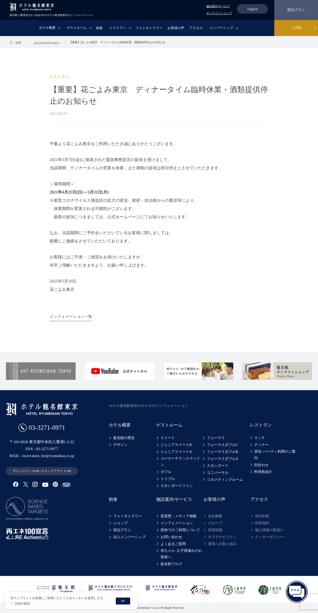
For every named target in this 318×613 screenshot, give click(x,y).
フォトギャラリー (149, 28)
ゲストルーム (77, 28)
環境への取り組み (222, 544)
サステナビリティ (222, 537)
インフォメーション (177, 523)
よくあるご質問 (173, 544)
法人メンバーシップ (129, 537)
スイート (168, 438)
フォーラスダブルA (222, 459)
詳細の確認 (22, 603)
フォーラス (216, 438)
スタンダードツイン (177, 486)
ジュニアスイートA (176, 452)
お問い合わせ (171, 537)
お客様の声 (175, 28)
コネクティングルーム (225, 479)
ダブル (166, 472)
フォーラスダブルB (222, 452)
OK (123, 600)
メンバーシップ (221, 28)
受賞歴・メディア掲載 (179, 516)
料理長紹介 (263, 472)
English (252, 9)
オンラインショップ (219, 13)
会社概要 (215, 516)
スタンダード (217, 466)
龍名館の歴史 (124, 438)
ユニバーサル (217, 473)
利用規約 (262, 523)
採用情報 (215, 530)
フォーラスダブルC (222, 445)
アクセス (196, 28)
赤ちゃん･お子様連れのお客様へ (181, 554)
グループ (215, 523)
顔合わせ (261, 465)
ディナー (261, 445)
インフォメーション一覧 (71, 316)
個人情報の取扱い (269, 530)
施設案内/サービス (218, 6)
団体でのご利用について (180, 530)
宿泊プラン (296, 10)
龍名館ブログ (171, 564)
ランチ (259, 438)
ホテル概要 (47, 28)
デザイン (120, 445)
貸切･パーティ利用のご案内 (275, 455)
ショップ (120, 523)
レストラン (118, 28)
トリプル (168, 479)
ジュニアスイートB (176, 445)
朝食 (99, 28)
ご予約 (296, 28)
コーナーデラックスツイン (180, 462)
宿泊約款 (262, 516)
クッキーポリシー (269, 537)
